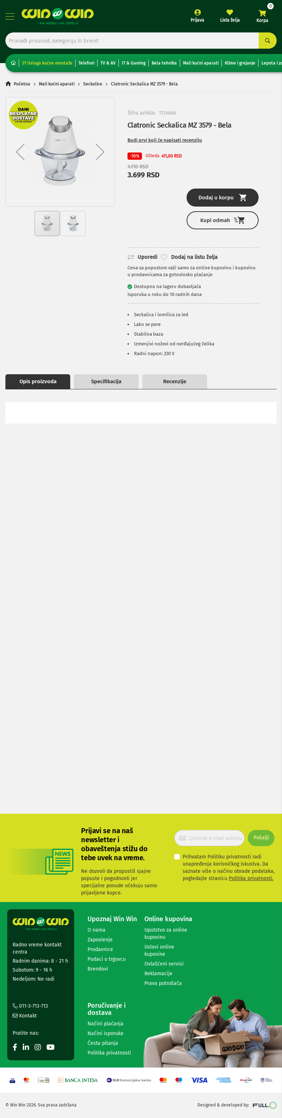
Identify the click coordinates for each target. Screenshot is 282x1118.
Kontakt (25, 1016)
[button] (20, 151)
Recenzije (174, 381)
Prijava (197, 20)
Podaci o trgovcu (107, 959)
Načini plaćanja (106, 1024)
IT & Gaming (134, 63)
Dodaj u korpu (222, 197)
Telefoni (86, 63)
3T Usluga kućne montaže (47, 63)
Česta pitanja (103, 1043)
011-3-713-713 (30, 1006)
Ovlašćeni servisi (164, 964)
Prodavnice (100, 949)
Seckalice (92, 84)
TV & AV (108, 63)
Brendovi (98, 969)
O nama (97, 930)
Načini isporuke (106, 1033)
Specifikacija (106, 381)
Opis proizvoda (38, 381)
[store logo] (58, 16)
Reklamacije (158, 974)
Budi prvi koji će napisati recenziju (164, 140)
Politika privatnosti (109, 1053)
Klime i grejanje (240, 63)
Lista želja (230, 20)
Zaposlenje (100, 940)
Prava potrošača (163, 983)
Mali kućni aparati (201, 63)
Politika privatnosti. (251, 878)
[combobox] (141, 40)
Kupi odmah (222, 220)
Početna (22, 84)
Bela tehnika (164, 63)
